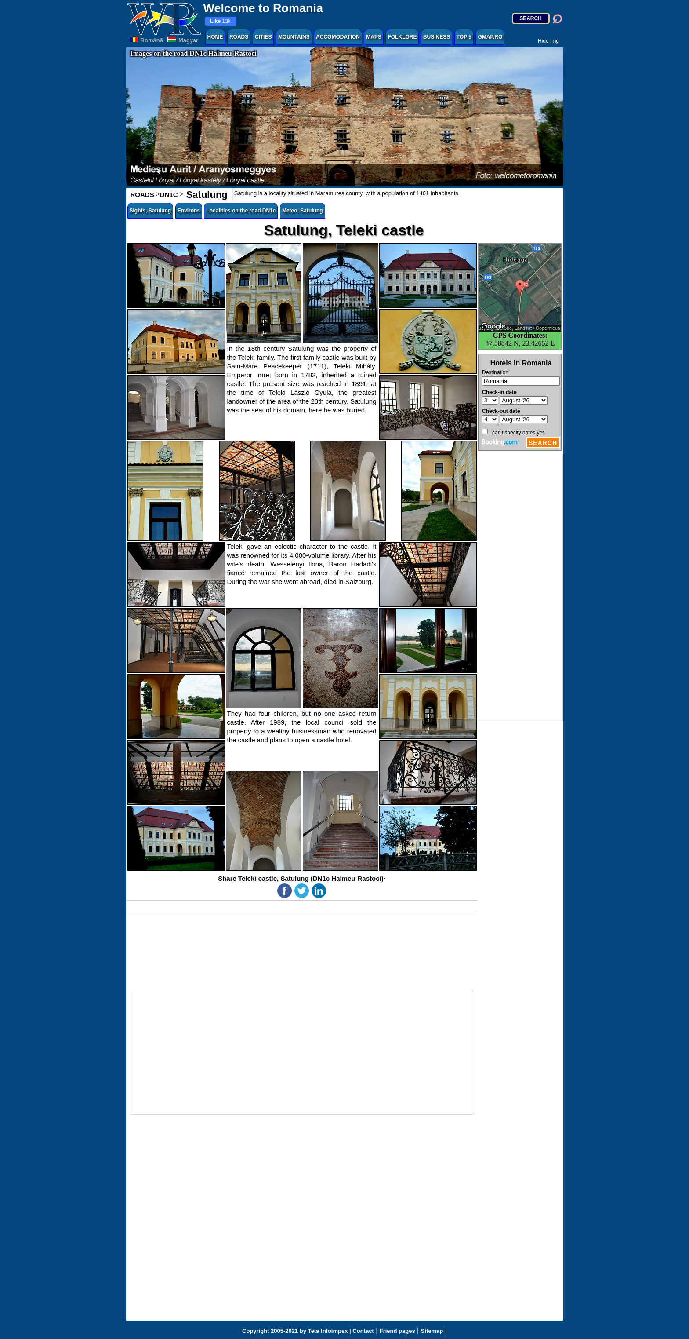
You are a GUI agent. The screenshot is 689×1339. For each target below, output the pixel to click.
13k (220, 21)
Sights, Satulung (150, 211)
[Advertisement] (520, 588)
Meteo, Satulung (302, 211)
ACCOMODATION (338, 37)
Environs (189, 211)
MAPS (373, 37)
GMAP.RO (490, 37)
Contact (363, 1331)
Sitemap (432, 1331)
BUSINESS (436, 37)
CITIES (263, 37)
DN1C (169, 194)
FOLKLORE (402, 37)
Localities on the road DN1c (241, 211)
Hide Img (548, 41)
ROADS (238, 37)
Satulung (206, 194)
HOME (215, 37)
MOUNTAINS (294, 37)
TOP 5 (464, 37)
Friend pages (397, 1331)
